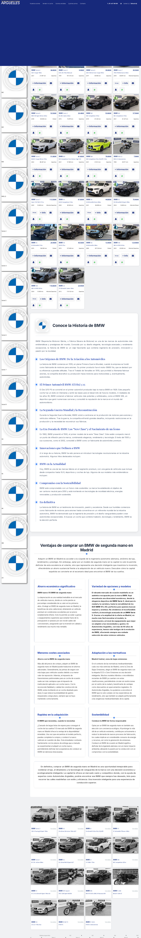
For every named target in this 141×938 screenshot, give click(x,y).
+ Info (125, 83)
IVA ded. (117, 83)
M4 (115, 935)
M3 (93, 935)
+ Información (39, 83)
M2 (70, 935)
